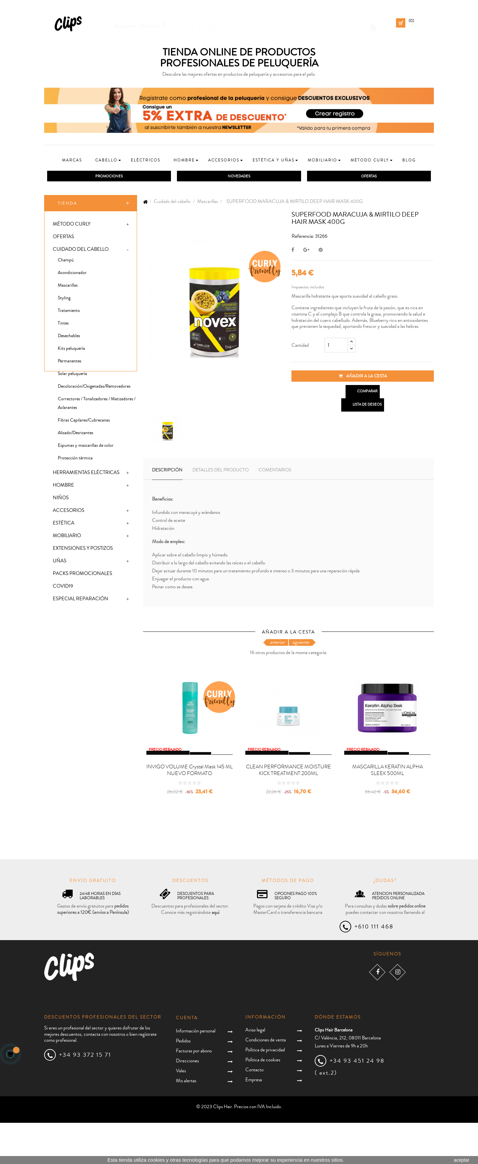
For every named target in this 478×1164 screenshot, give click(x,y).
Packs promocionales (82, 574)
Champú (66, 261)
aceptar (461, 1160)
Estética (63, 524)
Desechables (69, 337)
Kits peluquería (71, 349)
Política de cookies (262, 1100)
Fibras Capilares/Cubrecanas (84, 421)
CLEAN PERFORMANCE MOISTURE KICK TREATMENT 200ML (288, 811)
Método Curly (71, 225)
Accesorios (68, 511)
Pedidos (183, 1082)
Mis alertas (186, 1121)
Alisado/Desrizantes (75, 434)
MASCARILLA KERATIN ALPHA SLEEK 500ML (387, 811)
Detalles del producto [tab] (221, 471)
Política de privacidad (265, 1090)
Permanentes (69, 362)
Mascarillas (68, 286)
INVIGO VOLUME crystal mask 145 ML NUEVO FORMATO (189, 811)
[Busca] (289, 23)
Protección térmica (75, 459)
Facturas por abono (194, 1092)
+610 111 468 (374, 967)
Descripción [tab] (167, 471)
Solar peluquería (72, 375)
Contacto (254, 1110)
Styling (64, 299)
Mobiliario (67, 537)
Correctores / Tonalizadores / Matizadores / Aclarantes (96, 404)
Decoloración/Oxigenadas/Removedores (94, 387)
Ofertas (63, 238)
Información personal (195, 1072)
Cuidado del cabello (81, 250)
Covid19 (63, 587)
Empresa (253, 1120)
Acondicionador (72, 274)
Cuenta (187, 1059)
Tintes (63, 324)
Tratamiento (69, 312)
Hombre (63, 486)
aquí (215, 953)
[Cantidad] (336, 346)
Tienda (67, 204)
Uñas (59, 562)
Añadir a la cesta (363, 377)
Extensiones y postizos (83, 549)
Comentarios (275, 471)
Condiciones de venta (265, 1080)
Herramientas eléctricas (86, 473)
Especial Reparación (80, 600)
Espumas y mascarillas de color (86, 446)
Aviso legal (255, 1070)
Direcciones (187, 1102)
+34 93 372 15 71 (85, 1096)
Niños (61, 499)
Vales (181, 1112)
